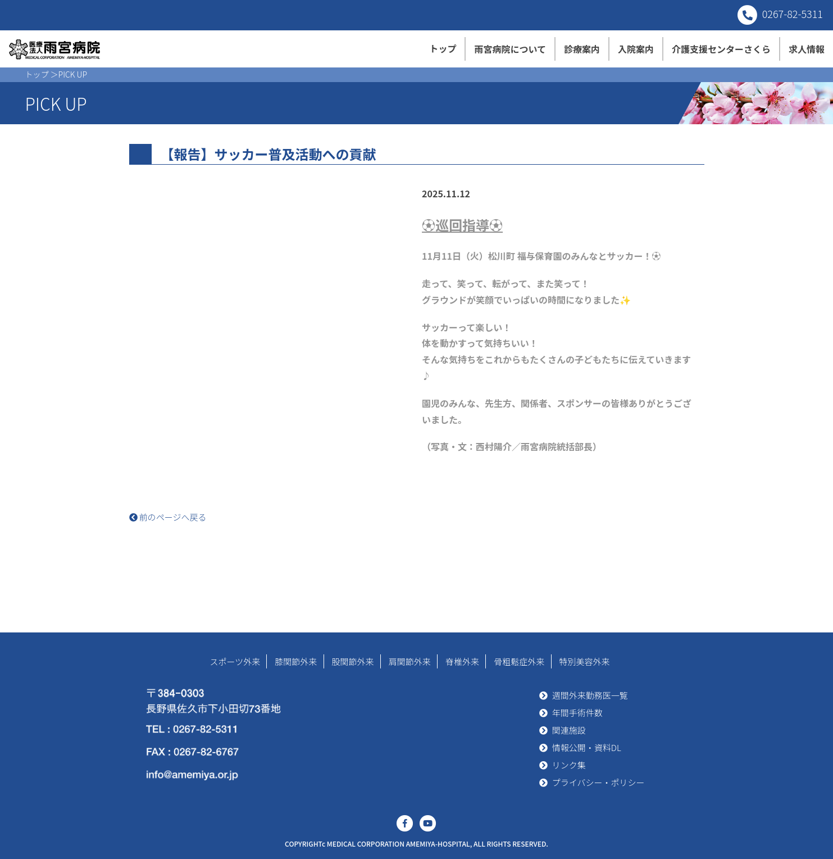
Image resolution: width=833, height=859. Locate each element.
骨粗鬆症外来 (519, 661)
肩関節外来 (410, 661)
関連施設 (569, 730)
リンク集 (569, 765)
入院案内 (636, 49)
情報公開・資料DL (586, 747)
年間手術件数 (577, 712)
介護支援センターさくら (721, 49)
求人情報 (807, 49)
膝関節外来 (296, 661)
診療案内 (582, 49)
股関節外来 (353, 661)
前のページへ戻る (168, 517)
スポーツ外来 (235, 661)
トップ (442, 48)
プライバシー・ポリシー (598, 782)
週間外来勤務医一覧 (590, 695)
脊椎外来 (462, 661)
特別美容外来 (584, 661)
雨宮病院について (510, 49)
